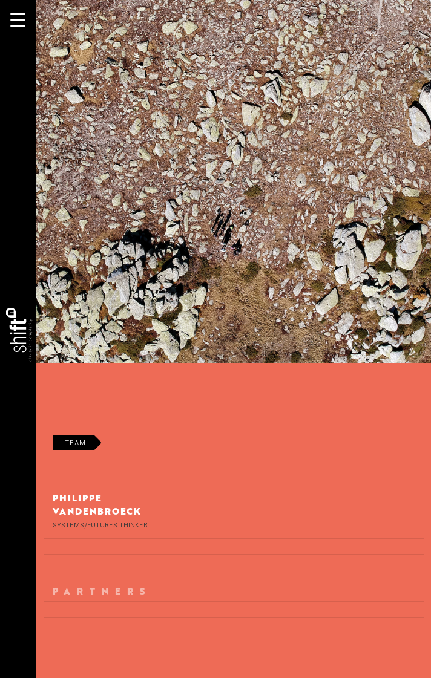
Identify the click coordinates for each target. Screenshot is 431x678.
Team (75, 442)
